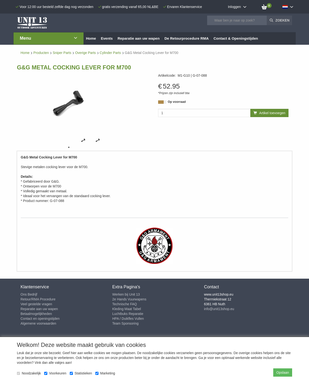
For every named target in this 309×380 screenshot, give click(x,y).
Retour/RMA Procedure (38, 299)
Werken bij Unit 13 (126, 294)
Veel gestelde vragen (36, 304)
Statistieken (81, 373)
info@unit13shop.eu (219, 309)
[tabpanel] (83, 140)
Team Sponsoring (125, 323)
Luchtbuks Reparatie (127, 314)
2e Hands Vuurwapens (129, 299)
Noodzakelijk (29, 373)
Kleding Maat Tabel (126, 309)
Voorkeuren (55, 373)
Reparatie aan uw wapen (39, 309)
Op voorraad (177, 102)
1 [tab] (68, 147)
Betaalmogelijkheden (36, 314)
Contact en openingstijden (40, 318)
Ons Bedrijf (29, 294)
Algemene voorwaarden (38, 323)
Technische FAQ (124, 304)
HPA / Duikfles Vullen (128, 318)
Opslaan (282, 372)
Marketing (105, 373)
